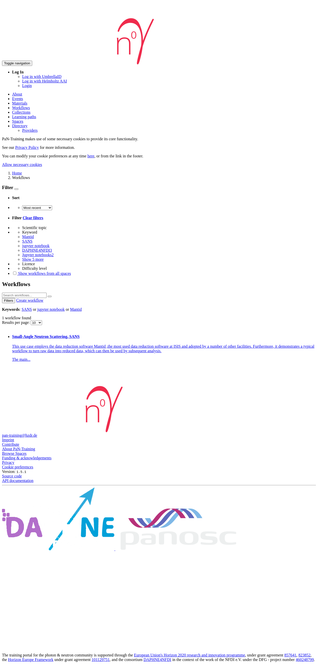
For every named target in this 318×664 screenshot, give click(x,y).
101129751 (101, 659)
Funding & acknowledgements (26, 458)
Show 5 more (33, 259)
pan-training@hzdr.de (19, 435)
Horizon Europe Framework (30, 659)
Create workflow (29, 300)
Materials (19, 103)
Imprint (8, 440)
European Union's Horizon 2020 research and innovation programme (189, 655)
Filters (8, 300)
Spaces (17, 121)
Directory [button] (19, 126)
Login (27, 85)
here (90, 156)
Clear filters (33, 218)
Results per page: (16, 322)
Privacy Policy (27, 147)
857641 (290, 655)
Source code (12, 476)
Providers (30, 130)
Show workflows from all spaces (41, 273)
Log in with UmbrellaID (41, 76)
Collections (21, 112)
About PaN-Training (18, 449)
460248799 (305, 659)
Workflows (21, 108)
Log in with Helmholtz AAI (44, 81)
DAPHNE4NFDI (157, 659)
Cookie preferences (17, 467)
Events (17, 99)
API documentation (17, 480)
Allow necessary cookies (22, 164)
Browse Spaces (14, 453)
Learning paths (24, 117)
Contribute (10, 444)
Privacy (8, 462)
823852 (304, 655)
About (17, 94)
